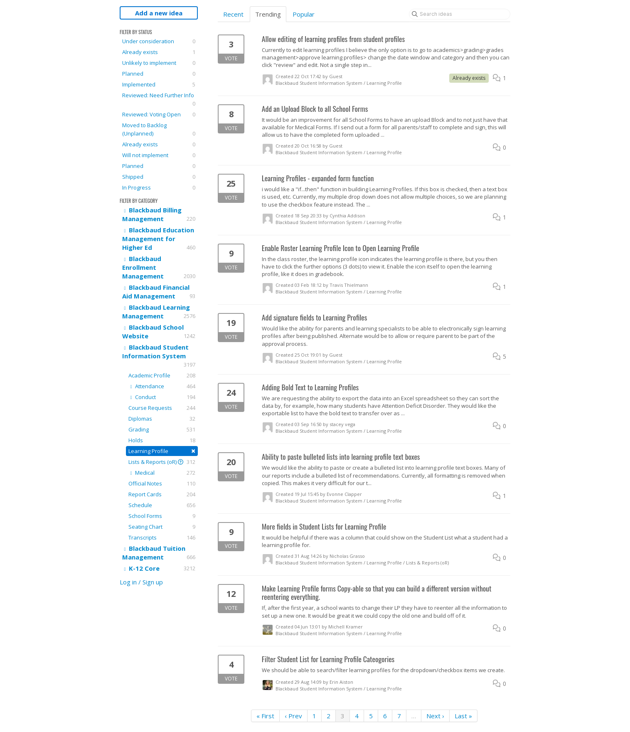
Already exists (158, 52)
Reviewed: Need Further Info (158, 99)
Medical (161, 472)
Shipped (158, 177)
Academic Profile (161, 375)
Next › (435, 716)
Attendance (161, 386)
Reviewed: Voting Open (158, 114)
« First (265, 716)
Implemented (158, 84)
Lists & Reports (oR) (161, 462)
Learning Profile (161, 451)
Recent (233, 14)
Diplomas (161, 418)
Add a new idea (158, 13)
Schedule (161, 505)
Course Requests (161, 408)
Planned (158, 73)
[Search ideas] (459, 14)
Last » (463, 716)
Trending (268, 14)
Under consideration (158, 41)
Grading (161, 429)
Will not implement (158, 155)
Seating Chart (161, 527)
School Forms (161, 516)
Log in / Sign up (141, 582)
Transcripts (161, 537)
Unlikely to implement (158, 63)
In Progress (158, 187)
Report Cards (161, 494)
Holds (161, 440)
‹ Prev (293, 716)
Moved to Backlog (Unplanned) (158, 129)
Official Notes (161, 483)
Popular (304, 14)
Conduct (161, 397)
